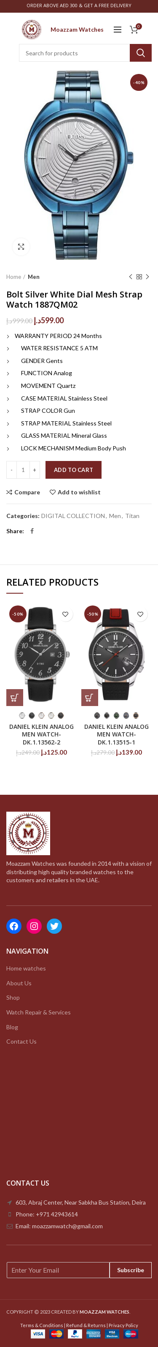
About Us (19, 983)
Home (13, 276)
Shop (13, 997)
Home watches (26, 968)
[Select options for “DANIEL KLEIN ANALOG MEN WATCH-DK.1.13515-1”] (89, 697)
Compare (27, 492)
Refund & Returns (86, 1325)
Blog (12, 1027)
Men (34, 276)
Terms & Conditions (41, 1325)
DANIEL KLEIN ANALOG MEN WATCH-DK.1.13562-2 (41, 734)
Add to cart (73, 469)
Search (141, 53)
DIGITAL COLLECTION (73, 516)
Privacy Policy (123, 1325)
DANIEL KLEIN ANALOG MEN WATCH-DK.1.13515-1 (116, 734)
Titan (132, 516)
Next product (147, 277)
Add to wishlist (79, 492)
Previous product (130, 277)
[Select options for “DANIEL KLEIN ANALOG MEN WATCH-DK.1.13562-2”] (14, 697)
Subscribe (130, 1269)
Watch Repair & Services (38, 1012)
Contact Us (21, 1041)
